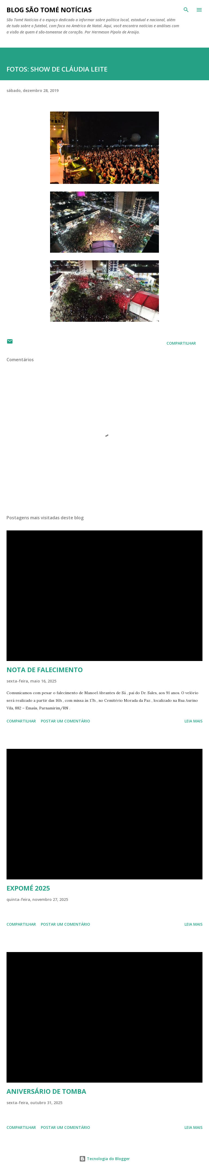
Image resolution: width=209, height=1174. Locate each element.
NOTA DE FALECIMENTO (45, 669)
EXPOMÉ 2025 (28, 887)
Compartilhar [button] (181, 343)
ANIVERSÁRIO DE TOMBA (46, 1091)
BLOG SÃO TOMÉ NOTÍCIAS (49, 9)
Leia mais (193, 721)
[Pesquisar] (186, 10)
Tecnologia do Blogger (104, 1158)
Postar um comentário (65, 721)
